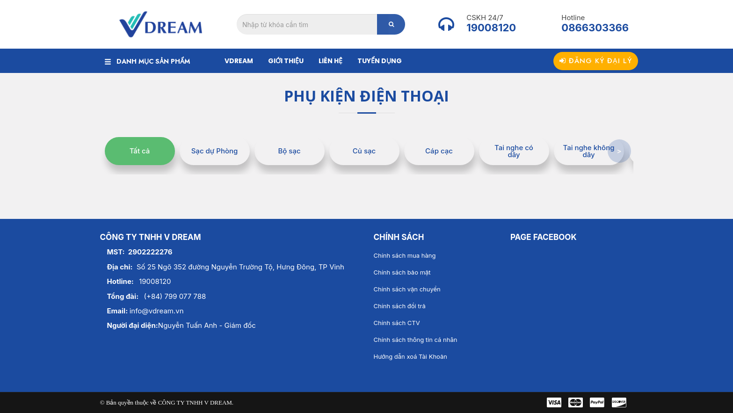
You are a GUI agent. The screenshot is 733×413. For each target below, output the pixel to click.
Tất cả (140, 150)
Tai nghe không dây (589, 151)
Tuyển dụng (379, 60)
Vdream (239, 60)
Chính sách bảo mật (402, 272)
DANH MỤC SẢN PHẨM (147, 61)
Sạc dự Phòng (214, 150)
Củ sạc (364, 150)
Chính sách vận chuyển (407, 289)
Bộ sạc (289, 150)
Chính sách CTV (397, 322)
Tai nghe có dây (513, 151)
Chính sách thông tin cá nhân (415, 339)
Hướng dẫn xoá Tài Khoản (411, 356)
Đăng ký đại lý (595, 61)
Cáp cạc (439, 150)
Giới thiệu (286, 60)
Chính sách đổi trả (400, 306)
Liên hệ (330, 60)
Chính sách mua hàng (405, 255)
